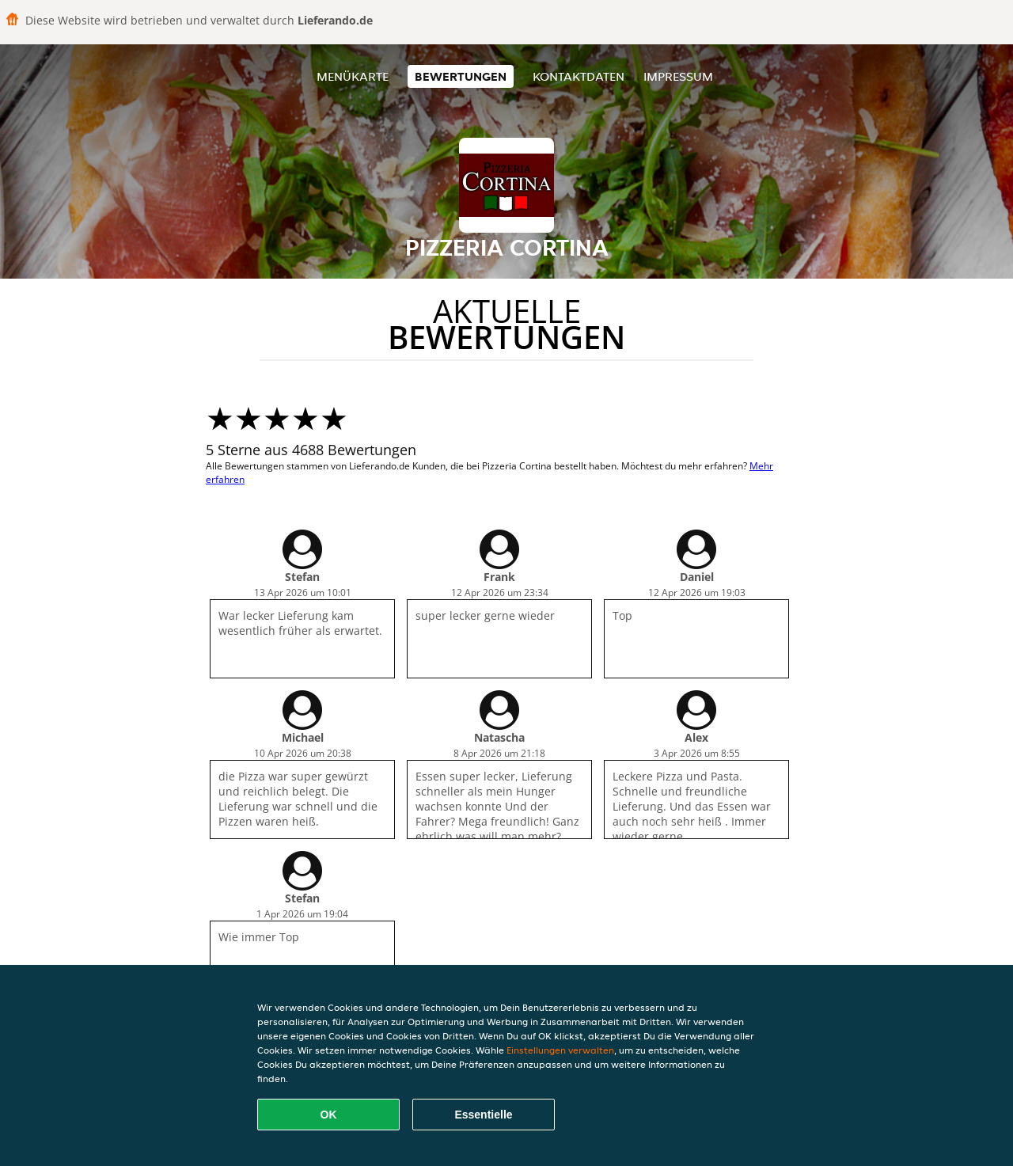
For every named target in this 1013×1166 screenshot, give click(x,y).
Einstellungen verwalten (560, 1050)
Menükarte (353, 76)
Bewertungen (460, 76)
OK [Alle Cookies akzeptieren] (329, 1114)
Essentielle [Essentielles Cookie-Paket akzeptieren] (483, 1114)
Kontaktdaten (578, 76)
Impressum (678, 76)
